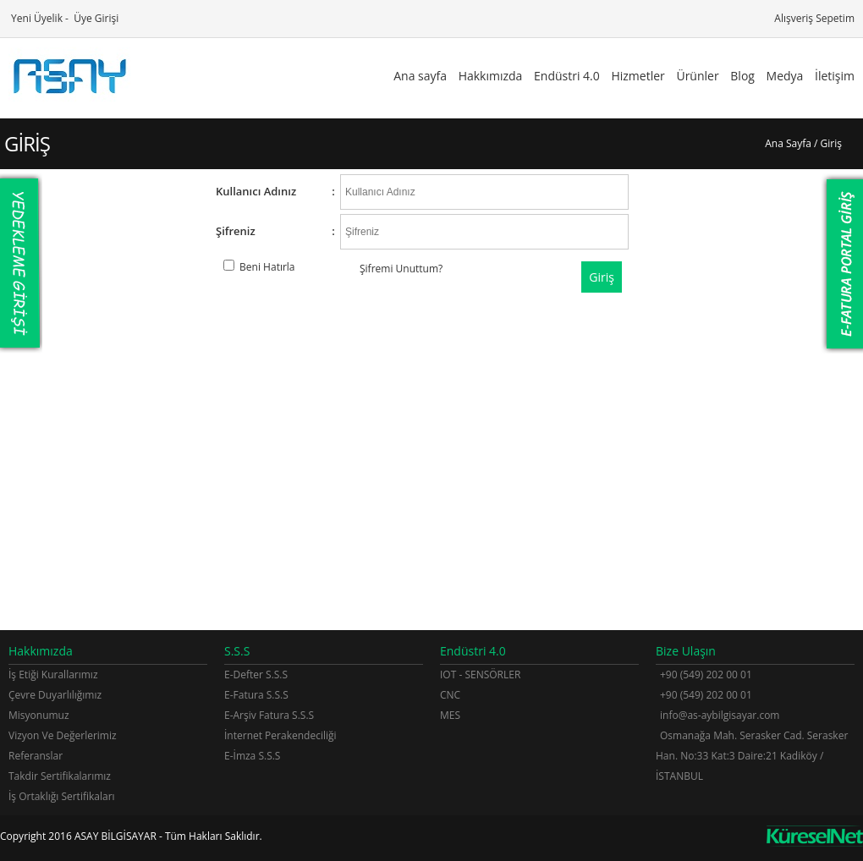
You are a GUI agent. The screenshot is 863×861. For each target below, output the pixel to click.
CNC (450, 695)
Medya (785, 76)
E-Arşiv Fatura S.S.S (269, 715)
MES (450, 715)
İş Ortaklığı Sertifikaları (61, 796)
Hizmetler (637, 76)
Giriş (601, 277)
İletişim (835, 76)
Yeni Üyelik (35, 18)
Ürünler (697, 76)
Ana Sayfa (788, 143)
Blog (742, 76)
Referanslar (35, 756)
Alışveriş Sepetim (813, 18)
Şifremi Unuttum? (401, 268)
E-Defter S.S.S (256, 674)
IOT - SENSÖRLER (480, 674)
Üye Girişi (94, 18)
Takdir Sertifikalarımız (59, 776)
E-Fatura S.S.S (256, 695)
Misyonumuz (38, 715)
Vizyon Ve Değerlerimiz (62, 735)
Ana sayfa (420, 76)
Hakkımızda (491, 76)
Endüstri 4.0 (567, 76)
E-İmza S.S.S (252, 756)
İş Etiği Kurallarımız (53, 674)
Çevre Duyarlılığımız (55, 695)
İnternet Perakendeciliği (280, 735)
